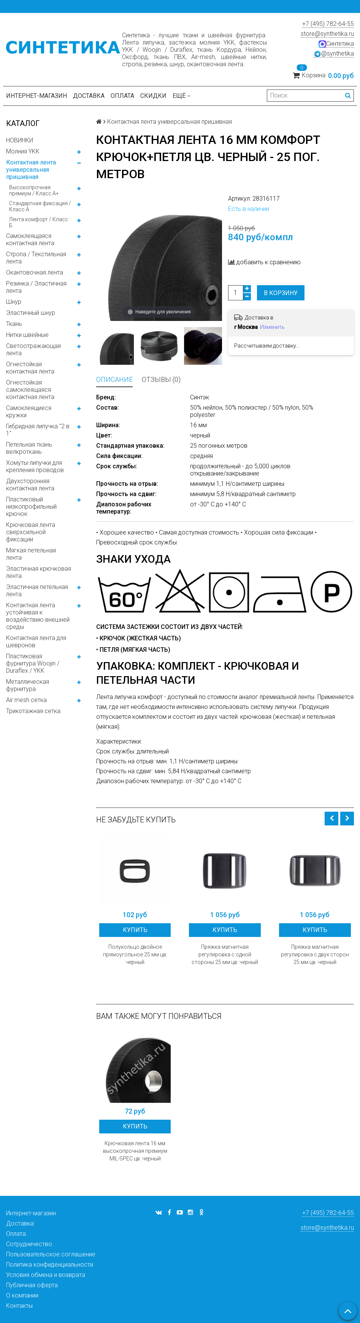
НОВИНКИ (19, 140)
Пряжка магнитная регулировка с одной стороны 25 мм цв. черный (225, 954)
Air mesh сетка (26, 700)
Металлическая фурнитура (27, 685)
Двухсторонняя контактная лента (30, 484)
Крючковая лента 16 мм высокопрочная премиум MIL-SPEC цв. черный (135, 1151)
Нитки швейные (27, 334)
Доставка (89, 95)
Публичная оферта (32, 1285)
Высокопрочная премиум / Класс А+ (34, 190)
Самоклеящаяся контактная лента (30, 239)
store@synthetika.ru (327, 33)
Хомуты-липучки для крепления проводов (35, 466)
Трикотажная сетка (33, 711)
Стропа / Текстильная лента (36, 258)
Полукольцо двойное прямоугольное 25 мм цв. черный (135, 954)
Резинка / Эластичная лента (36, 287)
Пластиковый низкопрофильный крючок (31, 506)
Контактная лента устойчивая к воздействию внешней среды (38, 616)
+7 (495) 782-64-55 (328, 23)
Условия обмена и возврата (45, 1274)
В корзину (281, 293)
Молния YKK (23, 151)
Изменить (272, 327)
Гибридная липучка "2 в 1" (38, 430)
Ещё (181, 95)
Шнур (13, 301)
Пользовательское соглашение (50, 1254)
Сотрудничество (29, 1244)
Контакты (19, 1305)
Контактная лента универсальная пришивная (31, 169)
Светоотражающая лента (33, 349)
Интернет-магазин (36, 95)
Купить (135, 930)
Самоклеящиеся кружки (28, 411)
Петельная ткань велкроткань (29, 448)
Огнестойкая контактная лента (30, 368)
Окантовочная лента (34, 272)
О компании (22, 1295)
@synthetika (334, 53)
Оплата (122, 95)
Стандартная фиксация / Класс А (40, 206)
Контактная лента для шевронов (36, 641)
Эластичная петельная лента (37, 590)
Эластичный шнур (30, 312)
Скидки (153, 95)
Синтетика (336, 44)
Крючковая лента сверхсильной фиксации (30, 532)
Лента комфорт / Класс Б (38, 222)
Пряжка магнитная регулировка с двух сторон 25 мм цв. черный (315, 954)
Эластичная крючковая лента (38, 572)
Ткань (14, 323)
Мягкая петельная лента (31, 554)
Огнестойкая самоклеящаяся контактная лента (30, 390)
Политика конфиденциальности (49, 1264)
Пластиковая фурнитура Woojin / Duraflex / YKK (32, 663)
